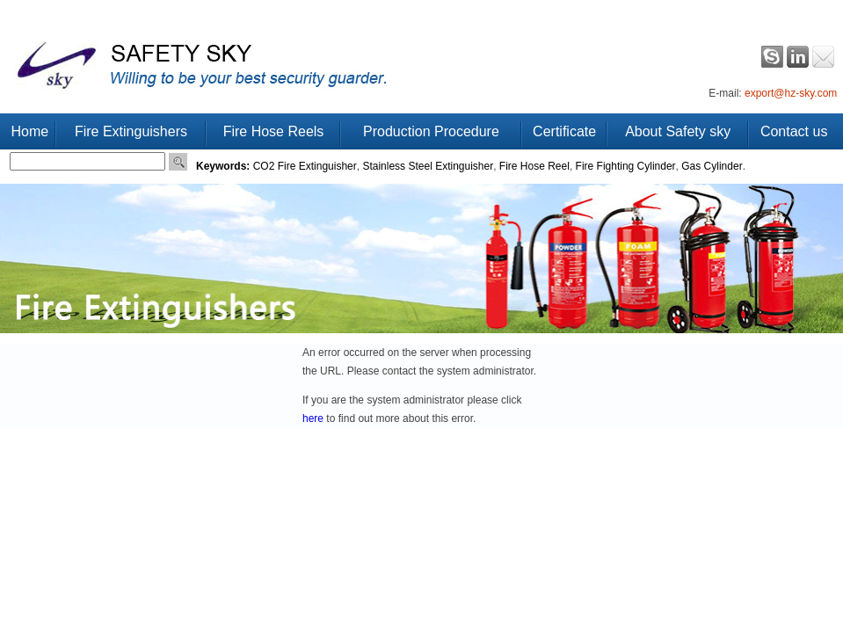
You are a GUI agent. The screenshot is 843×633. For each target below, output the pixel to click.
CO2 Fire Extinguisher (305, 166)
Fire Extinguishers (131, 131)
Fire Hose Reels (273, 131)
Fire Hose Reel (534, 166)
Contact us (793, 131)
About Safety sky (677, 131)
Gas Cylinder (711, 166)
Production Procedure (431, 131)
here (312, 418)
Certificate (564, 131)
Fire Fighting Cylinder (626, 166)
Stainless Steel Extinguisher (427, 166)
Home (29, 131)
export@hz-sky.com (791, 93)
